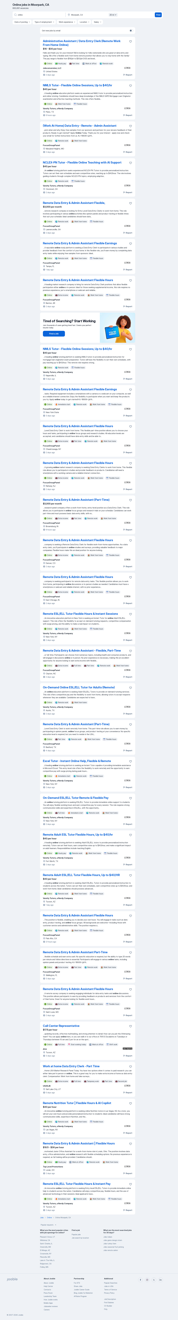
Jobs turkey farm (109, 1244)
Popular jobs (76, 1234)
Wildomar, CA (45, 1240)
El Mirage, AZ (45, 1250)
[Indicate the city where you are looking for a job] (92, 14)
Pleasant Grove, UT (47, 1237)
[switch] (131, 30)
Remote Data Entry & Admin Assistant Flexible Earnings (80, 243)
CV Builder (108, 1306)
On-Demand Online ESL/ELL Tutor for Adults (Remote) (79, 687)
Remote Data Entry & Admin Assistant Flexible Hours (78, 280)
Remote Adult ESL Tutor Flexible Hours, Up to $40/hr (78, 834)
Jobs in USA (108, 1286)
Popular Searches (110, 1283)
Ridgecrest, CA (45, 1264)
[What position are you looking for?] (39, 14)
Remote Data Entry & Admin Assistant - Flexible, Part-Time (82, 650)
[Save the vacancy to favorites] (130, 41)
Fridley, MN (44, 1267)
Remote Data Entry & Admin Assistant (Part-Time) (76, 499)
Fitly (105, 1309)
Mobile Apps (48, 1303)
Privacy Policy (109, 1293)
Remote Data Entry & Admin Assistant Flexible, (74, 203)
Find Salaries (109, 1302)
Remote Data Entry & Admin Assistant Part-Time (75, 952)
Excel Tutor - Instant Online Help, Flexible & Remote (77, 761)
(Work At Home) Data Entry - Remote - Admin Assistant (79, 125)
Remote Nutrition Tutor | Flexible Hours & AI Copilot (77, 1103)
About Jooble (49, 1283)
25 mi (113, 14)
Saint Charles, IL (46, 1244)
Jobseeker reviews (51, 1306)
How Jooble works (51, 1300)
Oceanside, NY (45, 1254)
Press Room (48, 1293)
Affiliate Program (80, 1296)
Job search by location (80, 1238)
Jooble (20, 1315)
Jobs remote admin (110, 1250)
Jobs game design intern (112, 1240)
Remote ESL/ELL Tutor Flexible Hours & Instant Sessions (80, 613)
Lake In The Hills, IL (47, 1260)
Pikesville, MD (45, 1257)
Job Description (110, 1299)
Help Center (48, 1286)
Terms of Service (110, 1290)
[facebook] (140, 1279)
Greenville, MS (45, 1247)
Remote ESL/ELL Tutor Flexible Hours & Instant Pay (76, 1184)
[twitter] (153, 1279)
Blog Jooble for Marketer (83, 1293)
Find (158, 15)
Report (127, 75)
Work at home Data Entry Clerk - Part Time (71, 1066)
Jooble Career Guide (81, 1290)
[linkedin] (160, 1279)
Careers (47, 1310)
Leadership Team (50, 1296)
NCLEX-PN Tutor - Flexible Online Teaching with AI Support (82, 162)
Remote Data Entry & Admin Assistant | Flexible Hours (79, 1143)
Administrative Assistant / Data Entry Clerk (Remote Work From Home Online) (81, 43)
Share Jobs (78, 1286)
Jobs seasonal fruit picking (113, 1247)
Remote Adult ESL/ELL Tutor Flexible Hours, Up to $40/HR (81, 875)
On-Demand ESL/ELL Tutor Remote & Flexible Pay (75, 798)
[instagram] (147, 1279)
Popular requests (49, 1225)
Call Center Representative (61, 1026)
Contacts (47, 1290)
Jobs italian (107, 1237)
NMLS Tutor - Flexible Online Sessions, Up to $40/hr (77, 85)
